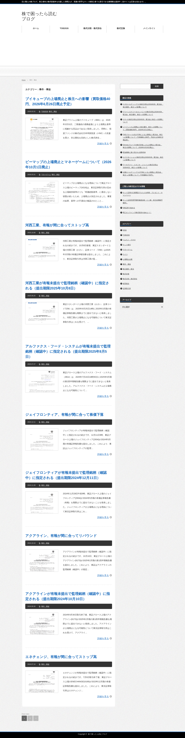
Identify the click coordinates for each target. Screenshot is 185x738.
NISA (125, 230)
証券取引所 (127, 288)
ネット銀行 (127, 245)
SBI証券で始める (129, 208)
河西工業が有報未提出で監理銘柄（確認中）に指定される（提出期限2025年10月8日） (67, 285)
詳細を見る (103, 143)
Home (24, 80)
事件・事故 (53, 111)
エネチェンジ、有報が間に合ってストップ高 (61, 657)
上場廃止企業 (127, 259)
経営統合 (126, 283)
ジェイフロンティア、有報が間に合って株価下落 (64, 414)
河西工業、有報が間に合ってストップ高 (57, 225)
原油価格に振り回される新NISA (134, 152)
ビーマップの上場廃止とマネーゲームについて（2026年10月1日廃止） (68, 164)
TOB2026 (44, 111)
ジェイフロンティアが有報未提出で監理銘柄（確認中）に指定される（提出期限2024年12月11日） (66, 475)
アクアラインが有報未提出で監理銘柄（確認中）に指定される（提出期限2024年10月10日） (67, 596)
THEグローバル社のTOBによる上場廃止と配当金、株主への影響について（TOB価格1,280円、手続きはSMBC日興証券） (143, 137)
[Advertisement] (92, 56)
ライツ (125, 254)
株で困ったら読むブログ (97, 734)
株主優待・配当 (128, 269)
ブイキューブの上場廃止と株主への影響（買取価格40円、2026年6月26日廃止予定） (67, 101)
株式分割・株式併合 (130, 279)
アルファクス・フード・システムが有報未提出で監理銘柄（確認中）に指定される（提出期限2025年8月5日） (68, 351)
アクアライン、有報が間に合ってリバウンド (61, 536)
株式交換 (126, 274)
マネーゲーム (46, 174)
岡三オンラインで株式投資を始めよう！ (137, 212)
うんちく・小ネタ (129, 240)
